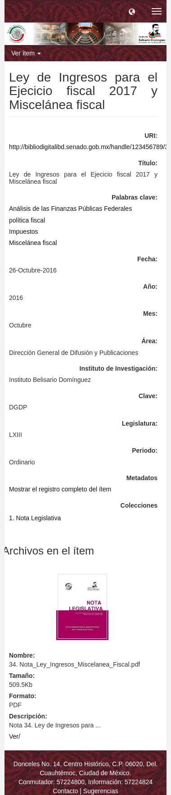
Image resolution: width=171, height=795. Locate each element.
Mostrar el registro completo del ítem (60, 489)
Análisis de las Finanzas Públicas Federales (70, 208)
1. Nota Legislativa (35, 518)
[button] (132, 11)
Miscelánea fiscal (33, 242)
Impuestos (23, 231)
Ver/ (14, 736)
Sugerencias (100, 791)
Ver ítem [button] (26, 53)
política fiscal (27, 220)
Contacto (65, 791)
